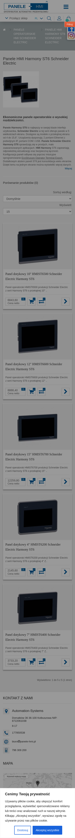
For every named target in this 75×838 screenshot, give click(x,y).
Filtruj (70, 24)
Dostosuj (22, 830)
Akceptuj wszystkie (47, 830)
